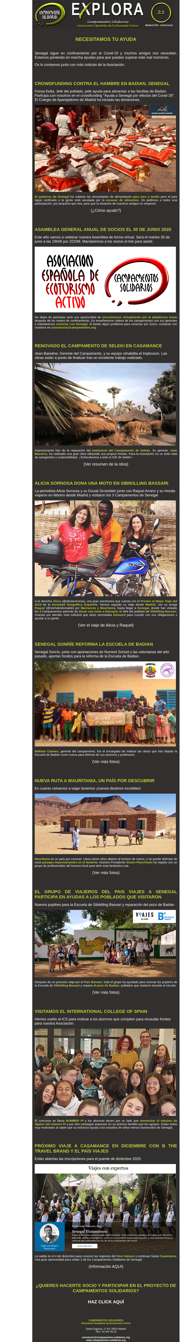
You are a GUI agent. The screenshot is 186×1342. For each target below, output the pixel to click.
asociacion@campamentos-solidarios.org (106, 1337)
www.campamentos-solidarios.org (106, 1340)
